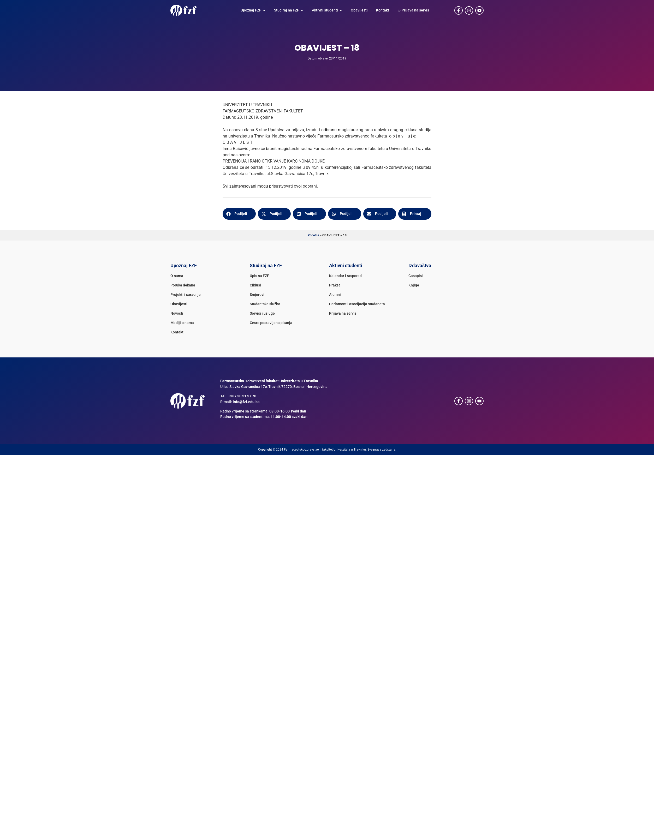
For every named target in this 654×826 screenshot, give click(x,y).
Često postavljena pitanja (271, 323)
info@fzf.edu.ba (246, 402)
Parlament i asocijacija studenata (357, 304)
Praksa (335, 285)
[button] (239, 214)
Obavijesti (178, 304)
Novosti (176, 313)
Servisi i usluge (262, 313)
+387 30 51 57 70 (242, 396)
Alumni (335, 294)
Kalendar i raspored (345, 276)
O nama (176, 276)
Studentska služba (265, 304)
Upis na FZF (259, 276)
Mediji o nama (182, 323)
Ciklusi (255, 285)
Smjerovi (257, 294)
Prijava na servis (342, 313)
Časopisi (415, 276)
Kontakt (176, 332)
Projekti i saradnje (185, 294)
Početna (313, 235)
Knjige (413, 285)
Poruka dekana (182, 285)
